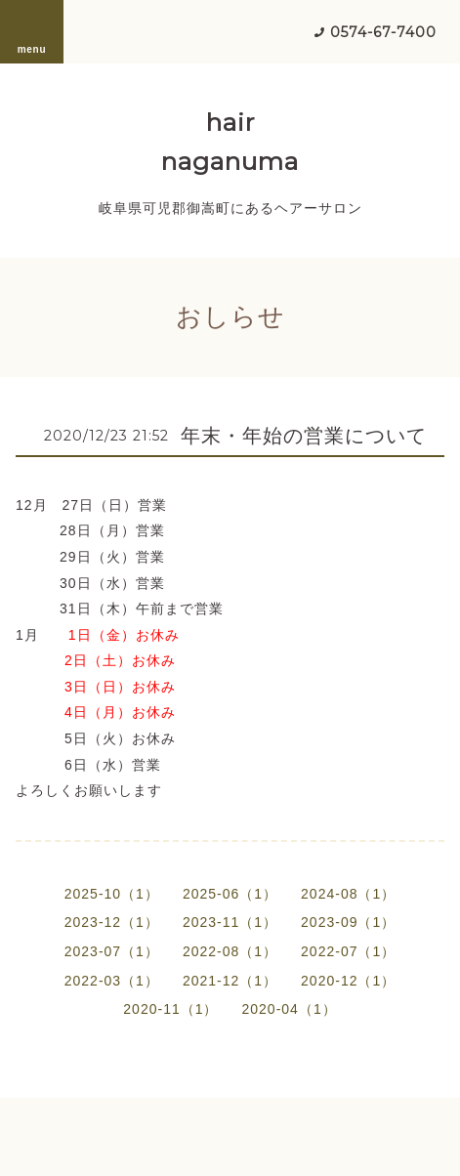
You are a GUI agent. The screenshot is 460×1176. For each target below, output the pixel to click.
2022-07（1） (348, 951)
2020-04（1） (289, 1009)
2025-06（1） (230, 894)
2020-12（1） (348, 980)
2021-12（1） (230, 980)
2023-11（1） (230, 922)
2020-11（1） (170, 1009)
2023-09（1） (348, 922)
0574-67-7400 (383, 32)
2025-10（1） (111, 894)
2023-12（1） (111, 922)
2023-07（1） (111, 951)
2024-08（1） (348, 894)
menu (32, 31)
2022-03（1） (111, 980)
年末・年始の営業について (304, 435)
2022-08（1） (230, 951)
